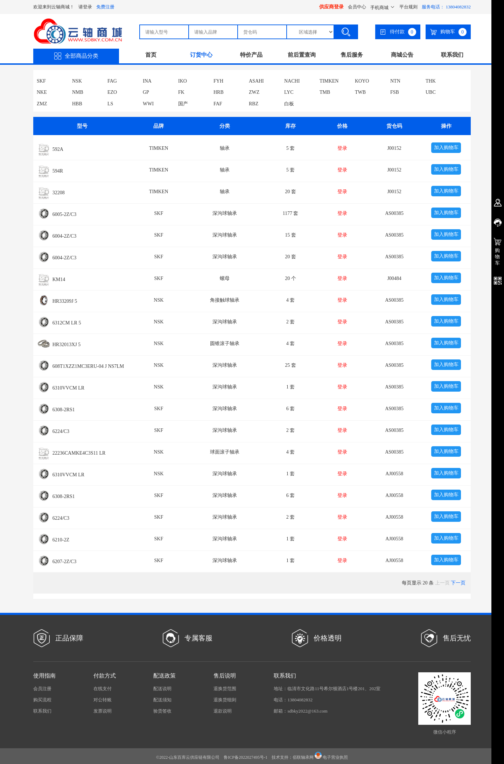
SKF (41, 81)
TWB (360, 92)
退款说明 (223, 711)
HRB (219, 92)
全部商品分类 (76, 55)
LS (110, 103)
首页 (150, 55)
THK (431, 81)
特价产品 (251, 55)
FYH (218, 81)
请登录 (85, 6)
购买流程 (42, 699)
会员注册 (42, 688)
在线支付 (102, 688)
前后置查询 (302, 55)
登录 (342, 148)
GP (146, 92)
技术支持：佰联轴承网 (293, 757)
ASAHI (256, 81)
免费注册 (105, 6)
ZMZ (42, 103)
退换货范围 (225, 688)
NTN (395, 81)
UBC (431, 92)
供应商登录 (331, 6)
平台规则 (408, 6)
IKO (182, 81)
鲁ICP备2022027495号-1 (245, 757)
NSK (77, 81)
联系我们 (452, 55)
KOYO (362, 81)
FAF (218, 103)
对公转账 (102, 699)
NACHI (292, 81)
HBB (77, 103)
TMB (325, 92)
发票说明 (102, 711)
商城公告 (402, 55)
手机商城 (382, 7)
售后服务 (352, 55)
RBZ (253, 103)
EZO (112, 92)
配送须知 (162, 699)
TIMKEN (329, 81)
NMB (77, 92)
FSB (394, 92)
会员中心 (357, 6)
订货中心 (201, 55)
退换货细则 (225, 699)
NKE (42, 92)
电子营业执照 (331, 757)
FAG (112, 81)
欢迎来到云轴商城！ (53, 6)
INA (147, 81)
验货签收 (162, 711)
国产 (183, 103)
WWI (148, 103)
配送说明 (162, 688)
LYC (289, 92)
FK (181, 92)
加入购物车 (446, 147)
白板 (289, 103)
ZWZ (254, 92)
